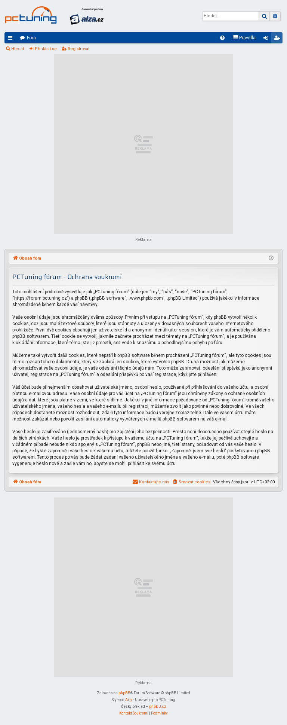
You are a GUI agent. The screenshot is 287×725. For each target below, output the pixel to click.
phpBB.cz (157, 706)
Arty (128, 700)
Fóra (31, 37)
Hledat (17, 48)
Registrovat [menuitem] (278, 39)
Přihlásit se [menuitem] (267, 39)
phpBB (124, 693)
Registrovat (78, 48)
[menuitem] (222, 37)
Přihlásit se (46, 48)
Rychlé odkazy (11, 39)
